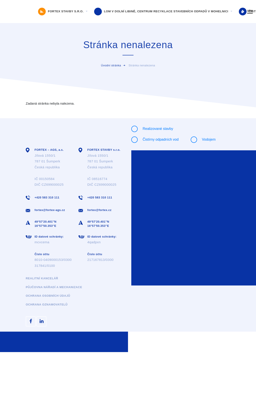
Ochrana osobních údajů (48, 295)
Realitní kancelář (42, 278)
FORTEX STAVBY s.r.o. (61, 12)
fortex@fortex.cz (99, 210)
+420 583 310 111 (47, 197)
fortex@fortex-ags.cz (50, 210)
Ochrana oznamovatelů (47, 304)
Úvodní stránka (111, 65)
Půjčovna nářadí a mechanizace (54, 287)
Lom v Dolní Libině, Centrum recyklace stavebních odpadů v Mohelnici (162, 12)
